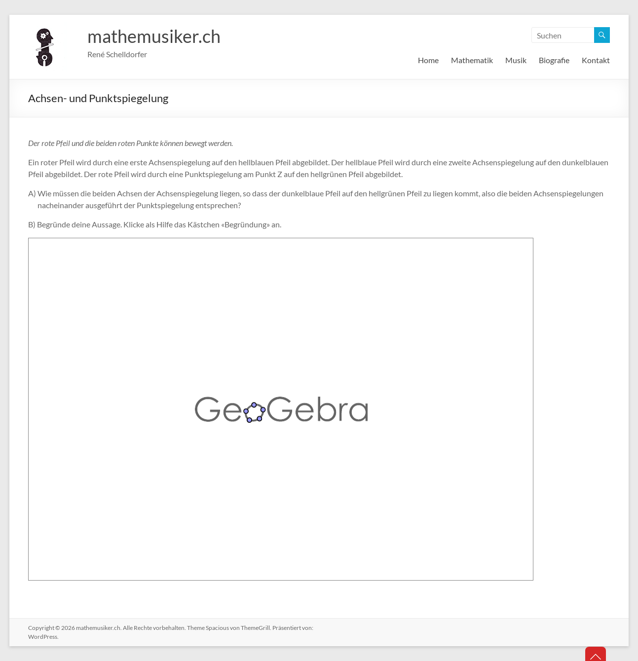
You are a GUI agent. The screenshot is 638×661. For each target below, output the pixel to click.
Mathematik (472, 60)
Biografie (554, 60)
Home (428, 60)
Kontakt (596, 60)
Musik (515, 60)
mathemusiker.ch (154, 36)
